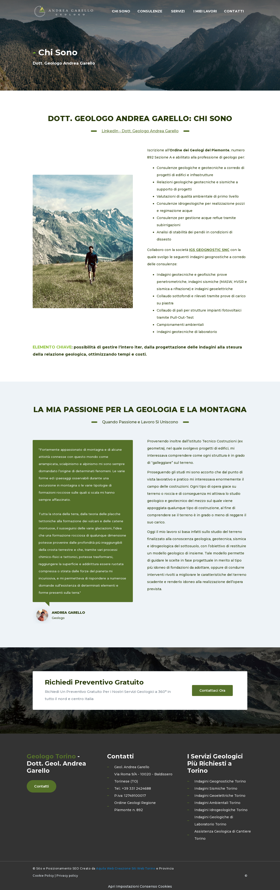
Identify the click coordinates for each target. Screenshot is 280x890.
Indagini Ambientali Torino (217, 803)
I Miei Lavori (205, 11)
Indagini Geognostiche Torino (220, 781)
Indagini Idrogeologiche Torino (221, 810)
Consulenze (149, 11)
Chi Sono (121, 11)
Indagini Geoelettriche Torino (219, 795)
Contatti (234, 11)
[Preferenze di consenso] (140, 886)
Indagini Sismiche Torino (215, 788)
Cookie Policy (43, 875)
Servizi (178, 11)
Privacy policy (67, 875)
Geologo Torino (51, 756)
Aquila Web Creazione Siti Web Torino (125, 868)
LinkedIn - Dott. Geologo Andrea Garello (140, 131)
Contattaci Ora (212, 690)
